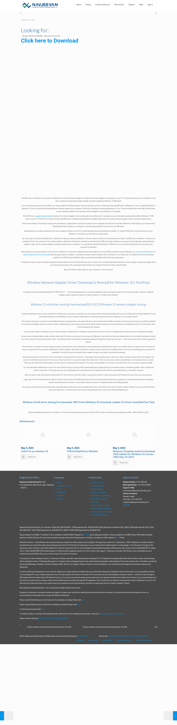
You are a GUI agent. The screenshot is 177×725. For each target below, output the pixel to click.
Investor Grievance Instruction (102, 512)
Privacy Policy (93, 640)
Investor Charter (97, 489)
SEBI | (139, 636)
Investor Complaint (98, 486)
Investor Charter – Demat (100, 505)
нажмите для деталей (43, 216)
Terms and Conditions (144, 640)
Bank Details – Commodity (100, 496)
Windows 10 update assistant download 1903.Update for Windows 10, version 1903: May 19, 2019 (134, 454)
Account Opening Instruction (101, 508)
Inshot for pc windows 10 (34, 451)
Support (60, 499)
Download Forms (97, 483)
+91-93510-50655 (144, 485)
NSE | (110, 636)
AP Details (95, 502)
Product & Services (63, 486)
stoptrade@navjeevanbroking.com (112, 614)
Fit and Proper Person (99, 515)
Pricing (59, 489)
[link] (141, 10)
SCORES (86, 535)
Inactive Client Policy (124, 640)
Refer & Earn (61, 492)
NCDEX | (119, 636)
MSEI (146, 636)
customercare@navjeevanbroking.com (137, 491)
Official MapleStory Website (82, 451)
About (59, 483)
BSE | (114, 636)
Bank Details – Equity (98, 499)
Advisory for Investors (99, 492)
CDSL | (134, 636)
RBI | (142, 636)
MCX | (124, 636)
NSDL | (129, 636)
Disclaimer (80, 640)
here (83, 600)
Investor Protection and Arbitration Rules (53, 618)
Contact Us (61, 496)
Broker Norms (108, 640)
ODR (117, 538)
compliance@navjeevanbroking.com (136, 502)
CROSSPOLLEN (82, 636)
